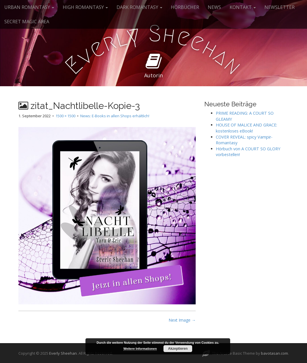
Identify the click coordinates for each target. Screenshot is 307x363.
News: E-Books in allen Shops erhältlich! (114, 115)
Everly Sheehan (63, 353)
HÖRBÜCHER (185, 7)
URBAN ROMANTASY (29, 7)
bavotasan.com (274, 353)
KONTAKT (243, 7)
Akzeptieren (178, 349)
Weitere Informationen (140, 348)
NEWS (214, 7)
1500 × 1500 (65, 115)
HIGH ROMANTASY (85, 7)
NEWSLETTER (279, 7)
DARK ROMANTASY (139, 7)
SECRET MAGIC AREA (26, 21)
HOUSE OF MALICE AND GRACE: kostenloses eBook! (246, 128)
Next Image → (182, 320)
